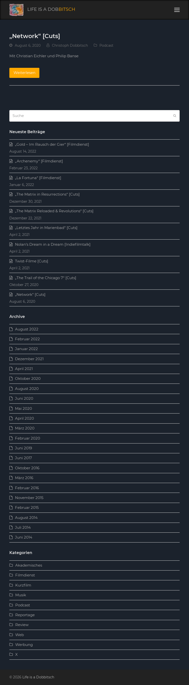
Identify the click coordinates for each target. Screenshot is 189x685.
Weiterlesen (24, 72)
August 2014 (26, 517)
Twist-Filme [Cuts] (31, 261)
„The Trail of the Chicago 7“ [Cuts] (45, 277)
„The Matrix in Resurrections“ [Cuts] (47, 194)
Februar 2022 (27, 339)
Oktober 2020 (28, 378)
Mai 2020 (23, 408)
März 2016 (24, 477)
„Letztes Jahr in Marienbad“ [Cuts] (46, 227)
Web (19, 634)
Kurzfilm (23, 585)
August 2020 (27, 388)
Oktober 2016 (27, 468)
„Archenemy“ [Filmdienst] (39, 161)
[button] (177, 10)
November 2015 (29, 497)
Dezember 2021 (29, 359)
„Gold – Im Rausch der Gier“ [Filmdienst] (52, 144)
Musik (20, 595)
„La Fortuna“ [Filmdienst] (38, 177)
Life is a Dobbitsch (38, 677)
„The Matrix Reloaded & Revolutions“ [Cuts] (54, 211)
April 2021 (24, 368)
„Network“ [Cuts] (34, 36)
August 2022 (26, 329)
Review (22, 624)
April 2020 (24, 418)
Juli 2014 (23, 527)
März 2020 (24, 428)
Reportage (25, 615)
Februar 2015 (27, 507)
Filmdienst (25, 575)
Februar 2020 (27, 438)
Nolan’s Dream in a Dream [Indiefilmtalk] (53, 244)
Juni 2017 (23, 458)
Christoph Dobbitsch (70, 45)
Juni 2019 (23, 448)
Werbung (24, 644)
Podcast (106, 45)
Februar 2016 (27, 487)
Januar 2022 (26, 348)
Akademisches (28, 565)
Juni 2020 (24, 398)
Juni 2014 (23, 537)
